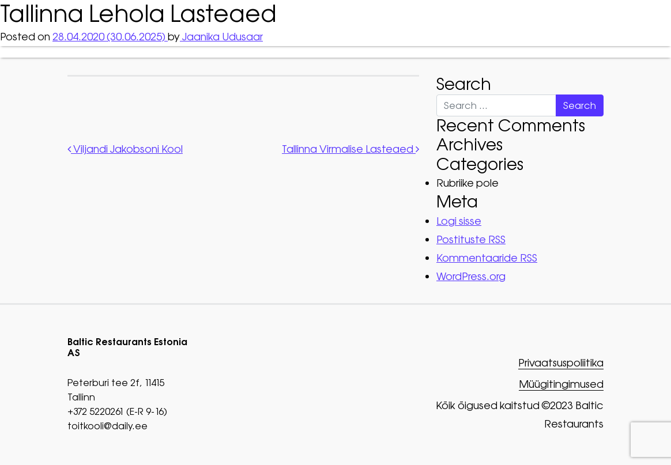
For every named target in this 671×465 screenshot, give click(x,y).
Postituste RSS (471, 239)
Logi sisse (458, 221)
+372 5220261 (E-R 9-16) (117, 411)
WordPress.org (471, 276)
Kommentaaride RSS (486, 258)
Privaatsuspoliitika (560, 363)
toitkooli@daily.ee (107, 425)
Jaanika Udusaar (221, 36)
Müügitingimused (561, 385)
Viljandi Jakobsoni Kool (125, 149)
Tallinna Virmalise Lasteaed (350, 149)
